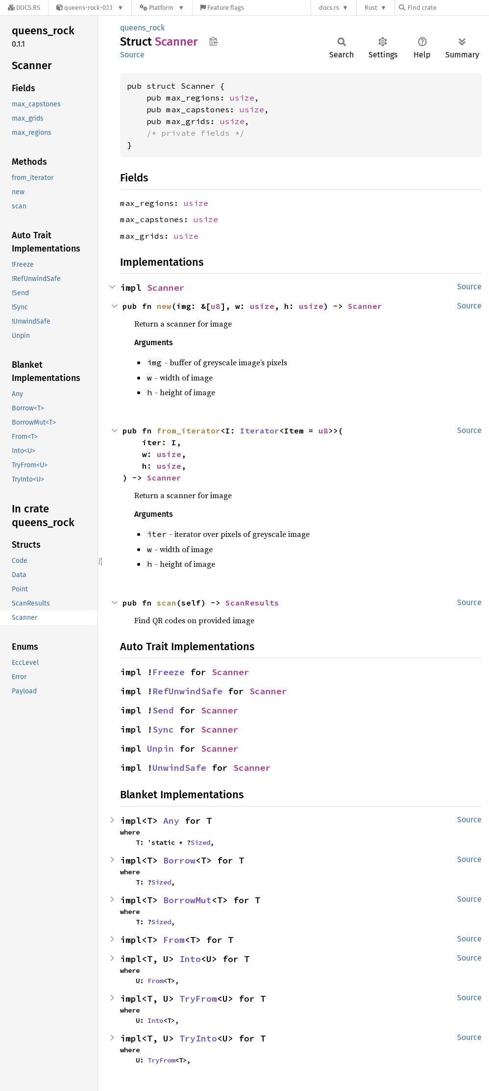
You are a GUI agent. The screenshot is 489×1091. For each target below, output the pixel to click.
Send (163, 710)
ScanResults (252, 603)
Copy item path (213, 41)
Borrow (179, 860)
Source (132, 54)
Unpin (160, 748)
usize (242, 97)
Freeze (168, 672)
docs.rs (329, 7)
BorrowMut (187, 900)
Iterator (259, 430)
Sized (200, 842)
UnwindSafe (179, 767)
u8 (215, 306)
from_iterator (188, 430)
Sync (163, 729)
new (164, 306)
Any (171, 820)
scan (166, 603)
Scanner (166, 287)
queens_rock (142, 27)
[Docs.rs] (24, 7)
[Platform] (162, 7)
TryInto (198, 1038)
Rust (371, 7)
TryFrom (198, 998)
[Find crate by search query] (448, 7)
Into (190, 958)
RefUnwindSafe (187, 691)
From (174, 939)
